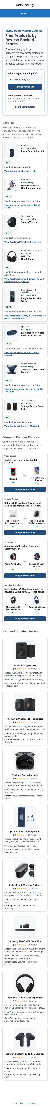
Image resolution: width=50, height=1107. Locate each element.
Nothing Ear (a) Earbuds (25, 775)
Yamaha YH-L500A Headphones (25, 997)
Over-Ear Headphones (13, 585)
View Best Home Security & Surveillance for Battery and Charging (24, 317)
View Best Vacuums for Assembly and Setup (22, 206)
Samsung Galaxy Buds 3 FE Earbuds (25, 1054)
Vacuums (25, 179)
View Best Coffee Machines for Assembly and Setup (23, 390)
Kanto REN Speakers (25, 665)
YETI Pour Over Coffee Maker (33, 370)
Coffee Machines (28, 363)
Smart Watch (27, 216)
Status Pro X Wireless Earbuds (25, 885)
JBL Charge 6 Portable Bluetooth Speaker (32, 334)
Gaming (24, 145)
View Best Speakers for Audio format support (21, 353)
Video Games (10, 456)
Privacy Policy (31, 1103)
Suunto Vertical (29, 222)
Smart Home (26, 400)
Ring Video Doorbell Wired (31, 299)
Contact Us (17, 1103)
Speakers (25, 326)
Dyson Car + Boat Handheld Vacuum (31, 186)
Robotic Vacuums (11, 499)
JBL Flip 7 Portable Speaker (25, 831)
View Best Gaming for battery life (20, 171)
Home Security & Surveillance (28, 291)
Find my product (25, 86)
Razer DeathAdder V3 (32, 151)
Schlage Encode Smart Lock (33, 407)
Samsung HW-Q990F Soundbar (25, 941)
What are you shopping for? (22, 73)
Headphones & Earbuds (31, 250)
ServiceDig (25, 4)
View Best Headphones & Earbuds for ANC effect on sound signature (24, 280)
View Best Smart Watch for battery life (22, 242)
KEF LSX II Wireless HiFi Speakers (25, 719)
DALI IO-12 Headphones (28, 257)
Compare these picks (25, 489)
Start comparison (25, 106)
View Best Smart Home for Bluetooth (21, 426)
